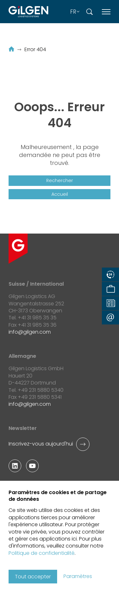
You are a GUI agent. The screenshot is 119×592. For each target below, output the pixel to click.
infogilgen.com (30, 332)
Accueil (59, 194)
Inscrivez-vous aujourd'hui (41, 443)
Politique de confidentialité (42, 553)
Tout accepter (33, 576)
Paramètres (77, 576)
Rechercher (59, 180)
